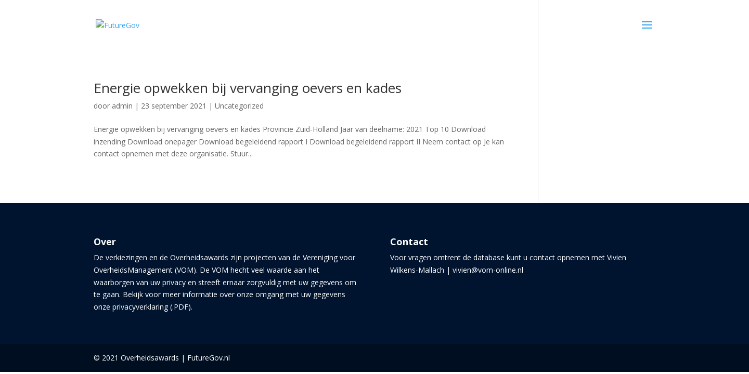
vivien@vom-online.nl (488, 270)
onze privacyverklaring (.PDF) (142, 307)
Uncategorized (239, 106)
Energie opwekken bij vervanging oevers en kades (248, 87)
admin (122, 106)
